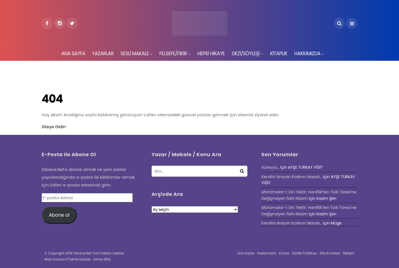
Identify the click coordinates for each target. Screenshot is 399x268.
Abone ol (59, 215)
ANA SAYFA (73, 53)
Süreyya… (270, 167)
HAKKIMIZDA (307, 53)
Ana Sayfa (245, 253)
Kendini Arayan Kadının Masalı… (291, 176)
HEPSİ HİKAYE (211, 53)
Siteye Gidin (54, 127)
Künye (284, 253)
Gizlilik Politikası (304, 253)
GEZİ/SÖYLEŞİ (246, 53)
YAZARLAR (103, 53)
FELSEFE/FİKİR (173, 53)
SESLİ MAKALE (135, 53)
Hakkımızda (266, 253)
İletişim (349, 253)
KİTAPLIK (278, 53)
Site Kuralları (330, 253)
